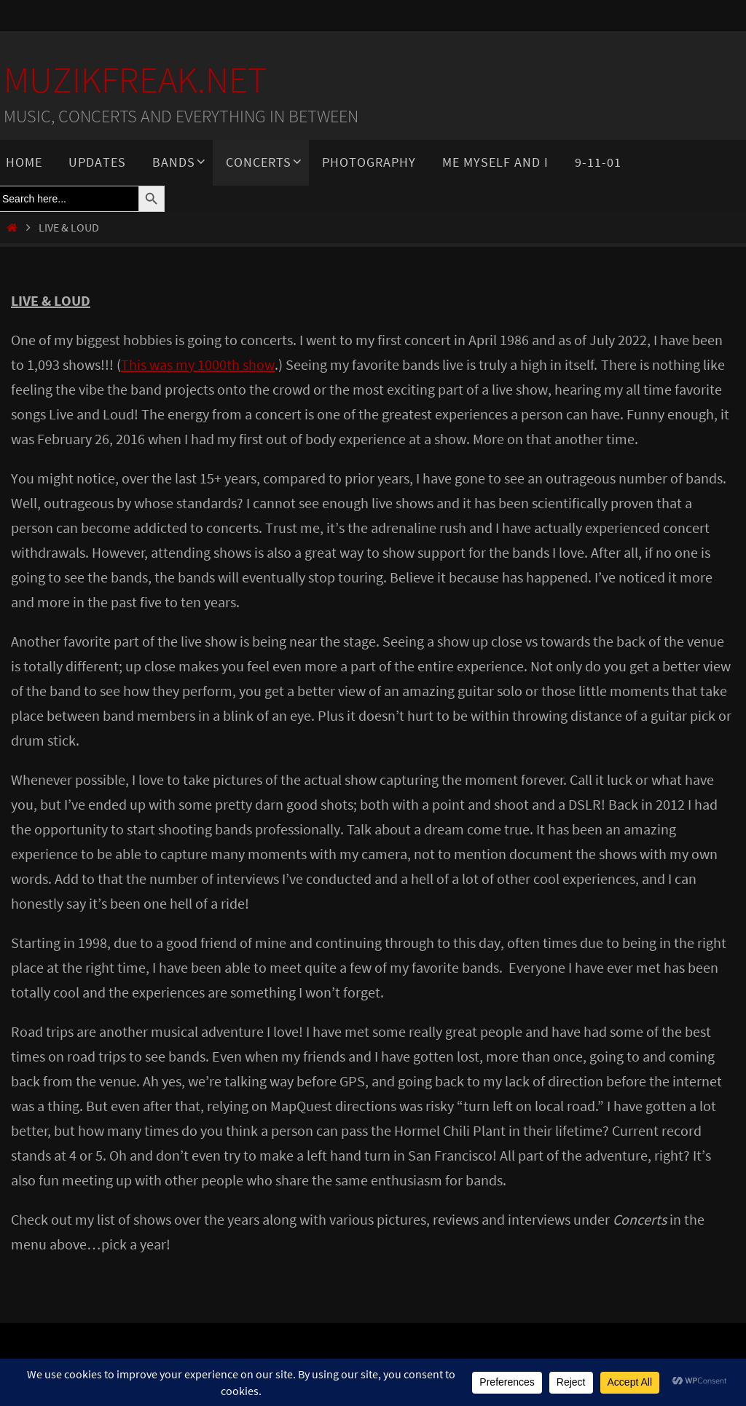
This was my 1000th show (198, 364)
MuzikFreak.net (135, 80)
